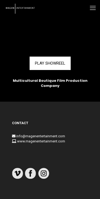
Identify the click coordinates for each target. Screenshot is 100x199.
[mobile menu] (92, 8)
